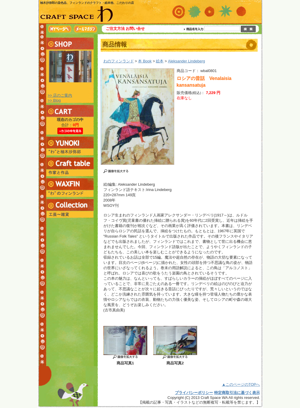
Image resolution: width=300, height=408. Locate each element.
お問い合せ (135, 28)
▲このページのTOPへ (241, 384)
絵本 (159, 61)
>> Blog (54, 100)
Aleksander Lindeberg (186, 61)
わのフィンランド (118, 61)
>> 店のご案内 (60, 95)
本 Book (144, 61)
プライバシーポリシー (194, 392)
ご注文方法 (115, 28)
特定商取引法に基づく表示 (237, 392)
